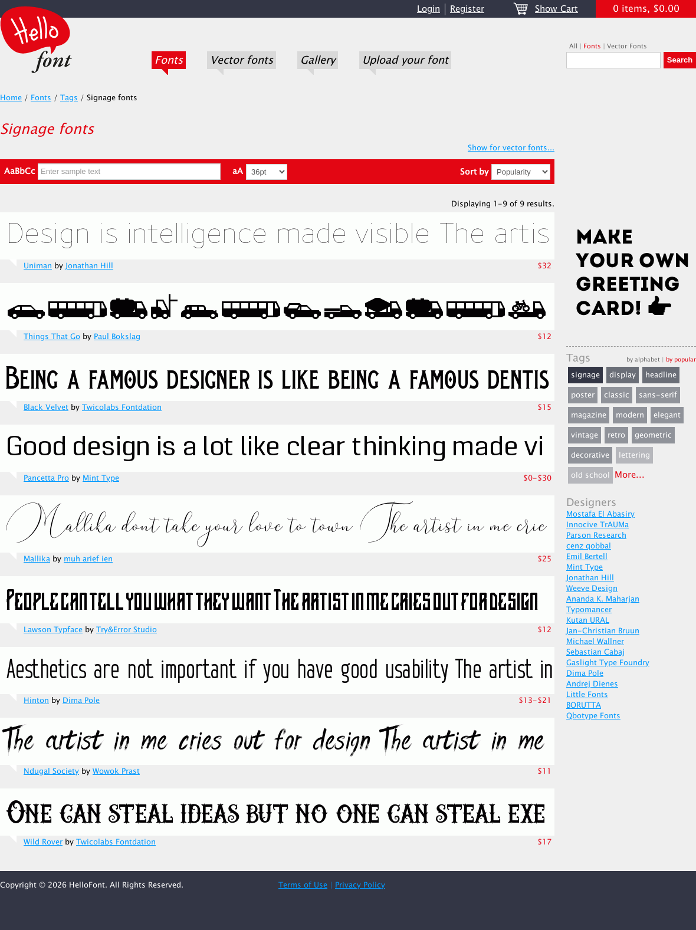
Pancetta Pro (46, 478)
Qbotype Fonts (593, 716)
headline (661, 375)
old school (590, 475)
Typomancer (589, 610)
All (573, 46)
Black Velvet (46, 407)
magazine (588, 415)
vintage (584, 435)
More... (630, 475)
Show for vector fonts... (511, 148)
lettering (634, 455)
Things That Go (52, 337)
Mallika (37, 559)
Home (11, 98)
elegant (667, 415)
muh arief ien (88, 559)
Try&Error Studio (126, 630)
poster (583, 395)
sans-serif (658, 395)
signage (585, 375)
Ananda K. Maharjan (602, 599)
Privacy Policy (360, 885)
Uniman (38, 266)
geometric (653, 435)
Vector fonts (241, 60)
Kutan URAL (587, 620)
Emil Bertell (587, 557)
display (622, 375)
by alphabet (643, 359)
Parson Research (596, 535)
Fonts (169, 60)
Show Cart (556, 9)
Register (467, 9)
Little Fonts (587, 695)
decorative (590, 455)
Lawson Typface (53, 630)
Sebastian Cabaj (595, 652)
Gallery (317, 60)
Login (428, 9)
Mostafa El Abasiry (600, 514)
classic (616, 395)
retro (616, 435)
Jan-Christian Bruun (602, 631)
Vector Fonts (627, 46)
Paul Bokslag (117, 337)
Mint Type (101, 478)
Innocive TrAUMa (597, 525)
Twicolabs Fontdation (122, 407)
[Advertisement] (631, 152)
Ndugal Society (51, 771)
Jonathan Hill (89, 266)
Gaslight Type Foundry (607, 663)
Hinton (36, 700)
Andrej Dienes (592, 684)
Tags (69, 98)
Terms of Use (302, 885)
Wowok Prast (116, 771)
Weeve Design (592, 588)
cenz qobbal (588, 546)
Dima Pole (81, 700)
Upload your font (405, 60)
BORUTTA (583, 705)
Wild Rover (43, 842)
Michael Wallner (595, 642)
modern (630, 415)
